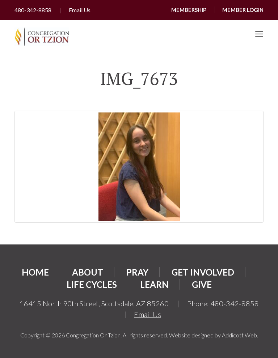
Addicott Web (239, 335)
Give (202, 284)
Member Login (243, 10)
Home (35, 272)
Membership (188, 10)
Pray (137, 272)
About (87, 272)
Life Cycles (92, 284)
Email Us (79, 10)
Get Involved (203, 272)
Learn (154, 284)
